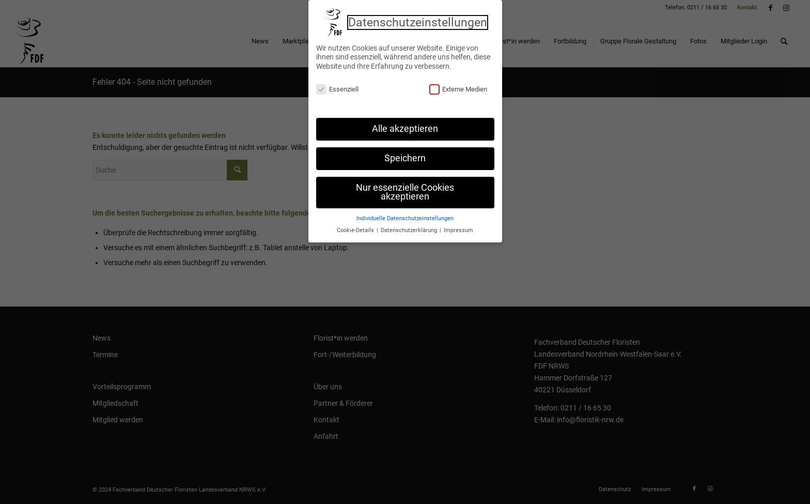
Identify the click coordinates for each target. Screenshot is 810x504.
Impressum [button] (458, 227)
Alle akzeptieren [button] (405, 125)
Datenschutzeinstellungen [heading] (417, 19)
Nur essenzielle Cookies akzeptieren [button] (405, 189)
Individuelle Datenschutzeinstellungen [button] (405, 215)
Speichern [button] (405, 155)
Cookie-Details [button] (356, 227)
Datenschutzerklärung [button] (410, 227)
